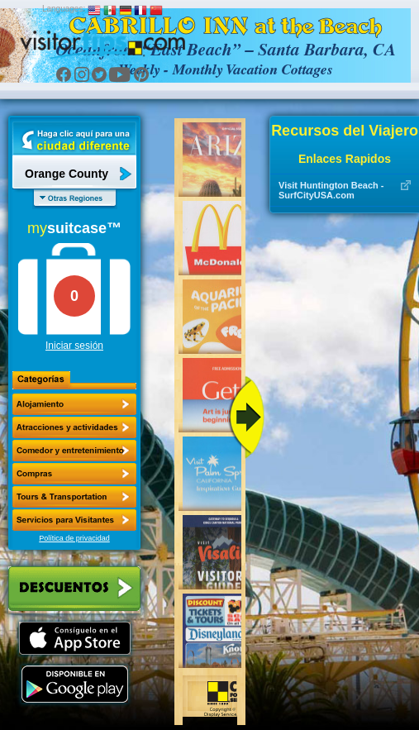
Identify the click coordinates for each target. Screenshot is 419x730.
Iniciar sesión (74, 345)
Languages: (63, 8)
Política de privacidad (74, 538)
